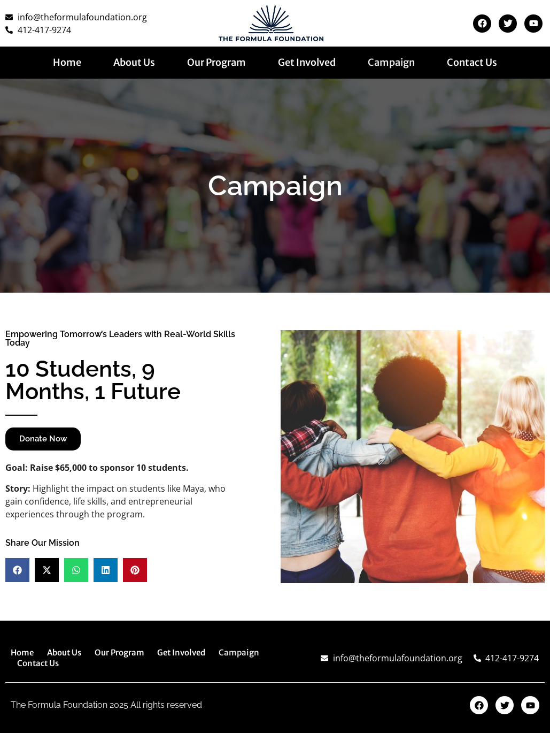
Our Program (216, 62)
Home (67, 62)
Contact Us (472, 62)
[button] (17, 570)
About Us (134, 62)
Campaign (391, 62)
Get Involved (307, 62)
